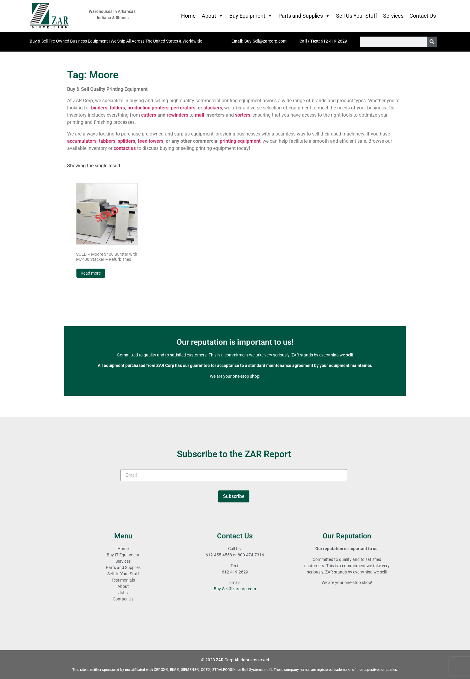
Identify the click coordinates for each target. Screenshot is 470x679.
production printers (147, 108)
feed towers (150, 141)
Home (188, 16)
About (212, 16)
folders (117, 108)
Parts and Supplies (304, 16)
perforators (183, 108)
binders (99, 108)
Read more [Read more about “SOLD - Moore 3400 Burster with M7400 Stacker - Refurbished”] (91, 273)
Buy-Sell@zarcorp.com (265, 41)
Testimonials (123, 580)
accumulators (82, 141)
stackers (213, 108)
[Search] (432, 42)
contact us (125, 148)
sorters (242, 115)
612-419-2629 (334, 41)
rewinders (177, 115)
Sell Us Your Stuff (356, 16)
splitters (126, 141)
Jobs (123, 592)
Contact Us (422, 16)
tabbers (107, 141)
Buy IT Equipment (123, 554)
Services (393, 16)
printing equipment (240, 141)
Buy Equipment (250, 16)
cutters (148, 115)
